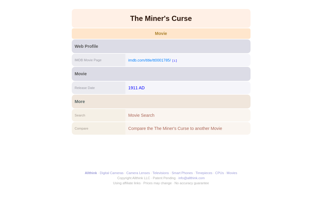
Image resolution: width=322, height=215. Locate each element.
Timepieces (203, 173)
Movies (232, 173)
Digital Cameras (112, 173)
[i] (174, 60)
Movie (161, 33)
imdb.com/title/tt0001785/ (149, 60)
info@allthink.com (191, 178)
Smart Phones (182, 173)
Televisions (161, 173)
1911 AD (136, 87)
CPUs (219, 173)
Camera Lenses (138, 173)
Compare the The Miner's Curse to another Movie (175, 128)
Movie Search (141, 115)
